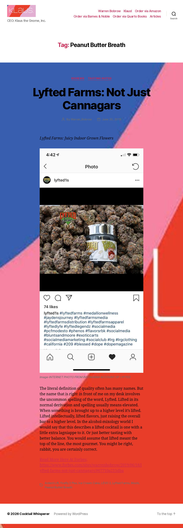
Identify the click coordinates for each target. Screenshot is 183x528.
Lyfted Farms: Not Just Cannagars (91, 102)
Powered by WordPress (71, 518)
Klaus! (128, 13)
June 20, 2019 (111, 123)
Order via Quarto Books (130, 18)
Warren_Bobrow (81, 123)
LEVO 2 (106, 487)
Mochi (135, 487)
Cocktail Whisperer (34, 518)
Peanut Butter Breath (58, 491)
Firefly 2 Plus (68, 487)
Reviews (77, 82)
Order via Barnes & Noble (92, 18)
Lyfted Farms (121, 487)
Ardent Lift (52, 487)
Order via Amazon (148, 13)
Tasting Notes (100, 82)
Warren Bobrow (109, 13)
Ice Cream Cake (89, 487)
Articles (155, 18)
